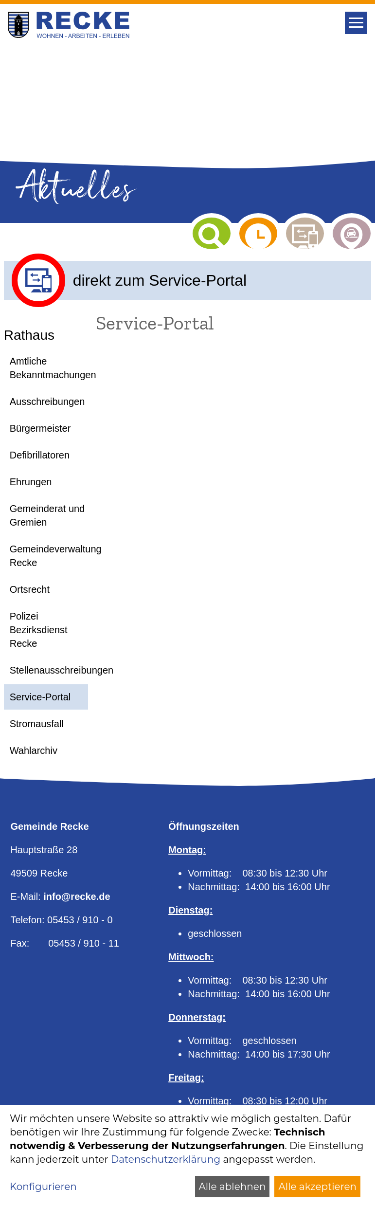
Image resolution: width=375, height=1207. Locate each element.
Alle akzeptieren (317, 1186)
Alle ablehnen (232, 1186)
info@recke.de (76, 896)
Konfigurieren (43, 1186)
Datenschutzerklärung (165, 1159)
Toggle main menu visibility (357, 19)
